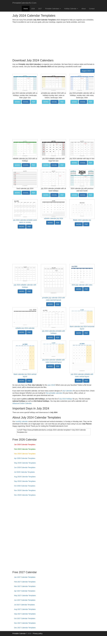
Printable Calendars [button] (53, 9)
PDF (33, 102)
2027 (40, 9)
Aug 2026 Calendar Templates (25, 477)
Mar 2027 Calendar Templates (24, 586)
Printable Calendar (19, 633)
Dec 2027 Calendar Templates (25, 628)
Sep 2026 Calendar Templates (25, 481)
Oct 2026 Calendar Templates (24, 486)
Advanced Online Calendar (21, 403)
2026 (33, 9)
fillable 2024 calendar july (82, 220)
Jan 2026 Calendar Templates (24, 444)
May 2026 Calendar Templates (25, 463)
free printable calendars (54, 393)
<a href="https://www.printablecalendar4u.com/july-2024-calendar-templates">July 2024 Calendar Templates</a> (53, 431)
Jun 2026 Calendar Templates (24, 467)
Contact (92, 9)
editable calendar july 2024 (53, 218)
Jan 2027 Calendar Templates (24, 577)
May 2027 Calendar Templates (25, 595)
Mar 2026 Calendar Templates (24, 454)
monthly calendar (22, 421)
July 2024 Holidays (65, 399)
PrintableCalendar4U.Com (24, 3)
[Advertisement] (53, 40)
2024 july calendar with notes (82, 285)
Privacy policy (37, 633)
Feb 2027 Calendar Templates (24, 582)
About (83, 9)
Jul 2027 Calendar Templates (24, 605)
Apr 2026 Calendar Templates (24, 458)
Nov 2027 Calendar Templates (25, 623)
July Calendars (67, 391)
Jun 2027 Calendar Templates (24, 600)
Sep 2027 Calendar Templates (25, 614)
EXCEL (26, 102)
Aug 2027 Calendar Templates (25, 609)
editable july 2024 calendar (25, 328)
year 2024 (51, 385)
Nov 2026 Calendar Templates (25, 490)
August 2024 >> (87, 71)
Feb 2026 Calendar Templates (24, 449)
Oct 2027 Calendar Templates (24, 618)
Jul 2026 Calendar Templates (24, 472)
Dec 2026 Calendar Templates (25, 495)
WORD (17, 102)
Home (25, 9)
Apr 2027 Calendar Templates (24, 591)
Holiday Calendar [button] (71, 9)
